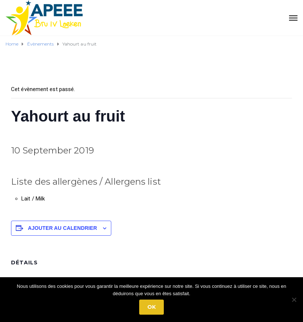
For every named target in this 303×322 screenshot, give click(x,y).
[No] (293, 299)
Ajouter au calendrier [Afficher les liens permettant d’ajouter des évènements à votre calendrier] (62, 228)
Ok (151, 307)
